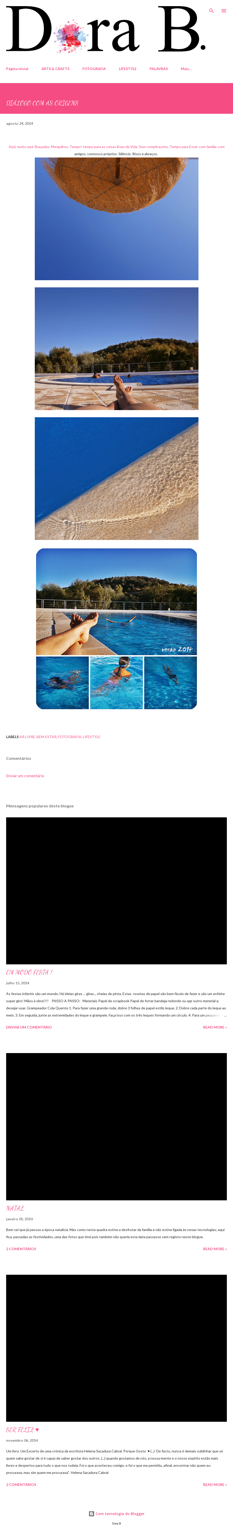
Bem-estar (47, 737)
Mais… (186, 68)
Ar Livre (27, 737)
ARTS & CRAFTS (55, 68)
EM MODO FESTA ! (29, 972)
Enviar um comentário (25, 775)
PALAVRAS (159, 68)
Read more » (215, 1027)
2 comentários (21, 1249)
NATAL (15, 1208)
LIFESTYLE (128, 68)
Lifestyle (92, 737)
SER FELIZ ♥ (22, 1430)
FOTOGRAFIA (94, 68)
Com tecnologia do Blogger (116, 1513)
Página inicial (17, 68)
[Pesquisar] (211, 9)
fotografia (69, 737)
